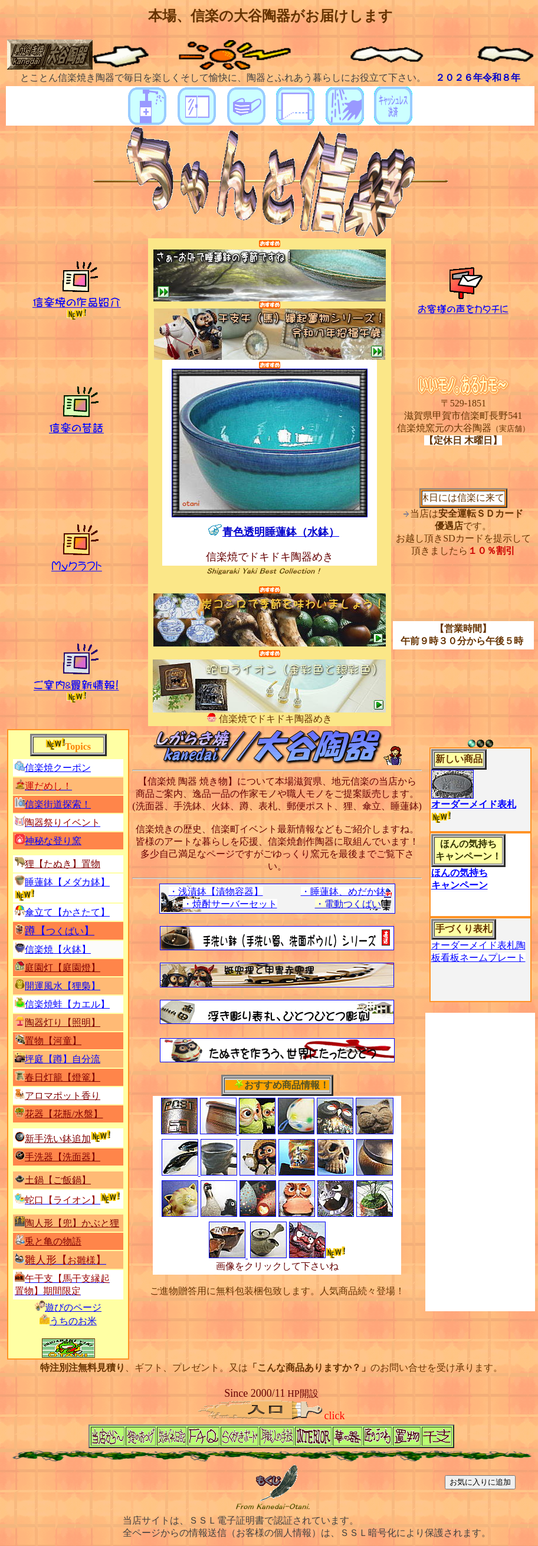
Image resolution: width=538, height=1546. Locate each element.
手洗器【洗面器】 (62, 1157)
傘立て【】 (67, 912)
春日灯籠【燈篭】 (62, 1077)
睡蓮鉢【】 (67, 882)
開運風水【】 (62, 986)
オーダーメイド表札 (473, 804)
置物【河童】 (53, 1041)
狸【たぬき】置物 (62, 864)
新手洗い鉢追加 (58, 1139)
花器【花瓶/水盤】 (64, 1114)
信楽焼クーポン (58, 768)
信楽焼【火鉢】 (58, 949)
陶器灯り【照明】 (62, 1022)
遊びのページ (73, 1307)
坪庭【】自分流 (62, 1059)
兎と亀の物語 (53, 1241)
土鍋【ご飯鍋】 (58, 1180)
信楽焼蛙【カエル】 (67, 1004)
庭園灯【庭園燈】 (62, 968)
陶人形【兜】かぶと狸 (72, 1223)
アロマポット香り (62, 1096)
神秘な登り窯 (53, 841)
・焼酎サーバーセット (230, 904)
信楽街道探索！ (58, 804)
